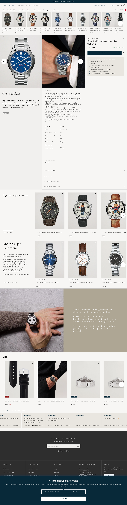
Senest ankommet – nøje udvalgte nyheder (63, 1)
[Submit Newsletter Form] (78, 446)
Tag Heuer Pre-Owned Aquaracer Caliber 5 (83, 401)
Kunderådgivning (99, 5)
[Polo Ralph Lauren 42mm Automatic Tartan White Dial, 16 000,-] (45, 22)
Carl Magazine (118, 10)
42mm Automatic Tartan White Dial (44, 30)
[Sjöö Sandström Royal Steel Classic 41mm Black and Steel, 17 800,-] (83, 22)
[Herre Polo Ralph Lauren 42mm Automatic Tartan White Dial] (45, 19)
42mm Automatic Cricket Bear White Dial (95, 30)
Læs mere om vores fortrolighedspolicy (63, 451)
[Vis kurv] (124, 5)
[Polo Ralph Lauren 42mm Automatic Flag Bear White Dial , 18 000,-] (32, 22)
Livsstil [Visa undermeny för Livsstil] (29, 10)
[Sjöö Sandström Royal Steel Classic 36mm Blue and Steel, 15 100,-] (58, 22)
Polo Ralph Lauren (7, 28)
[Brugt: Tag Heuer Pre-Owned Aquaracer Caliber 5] (85, 379)
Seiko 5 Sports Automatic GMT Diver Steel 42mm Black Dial (52, 401)
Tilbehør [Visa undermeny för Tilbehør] (15, 10)
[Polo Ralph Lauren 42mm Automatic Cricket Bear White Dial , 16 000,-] (95, 22)
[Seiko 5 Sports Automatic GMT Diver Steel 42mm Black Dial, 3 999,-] (52, 383)
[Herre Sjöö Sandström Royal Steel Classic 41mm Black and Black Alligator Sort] (120, 19)
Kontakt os (31, 472)
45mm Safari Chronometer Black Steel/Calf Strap (6, 30)
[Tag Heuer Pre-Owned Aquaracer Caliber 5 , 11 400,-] (85, 383)
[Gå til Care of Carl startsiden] (9, 5)
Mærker (34, 10)
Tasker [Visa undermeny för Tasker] (24, 10)
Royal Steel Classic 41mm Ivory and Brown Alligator (70, 30)
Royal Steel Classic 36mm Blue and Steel (58, 30)
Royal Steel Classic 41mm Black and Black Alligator (120, 30)
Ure (3, 36)
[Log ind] (118, 5)
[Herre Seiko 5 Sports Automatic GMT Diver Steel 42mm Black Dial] (52, 379)
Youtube (56, 475)
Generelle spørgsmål (34, 475)
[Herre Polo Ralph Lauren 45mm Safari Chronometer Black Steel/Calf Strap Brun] (8, 19)
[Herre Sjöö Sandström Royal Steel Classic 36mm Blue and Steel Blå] (58, 19)
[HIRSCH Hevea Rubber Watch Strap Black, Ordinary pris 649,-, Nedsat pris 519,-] (19, 383)
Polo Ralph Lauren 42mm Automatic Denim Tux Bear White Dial (82, 232)
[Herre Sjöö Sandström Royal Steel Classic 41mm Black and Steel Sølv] (83, 19)
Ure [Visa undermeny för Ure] (20, 10)
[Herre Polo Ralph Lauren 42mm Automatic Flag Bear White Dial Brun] (33, 19)
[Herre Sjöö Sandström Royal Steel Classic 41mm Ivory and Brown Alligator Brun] (70, 19)
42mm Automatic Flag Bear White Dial (32, 30)
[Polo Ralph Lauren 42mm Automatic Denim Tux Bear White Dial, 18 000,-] (20, 22)
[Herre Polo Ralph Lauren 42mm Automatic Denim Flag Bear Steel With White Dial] (108, 19)
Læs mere (64, 486)
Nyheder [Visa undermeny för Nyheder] (4, 10)
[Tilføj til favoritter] (62, 194)
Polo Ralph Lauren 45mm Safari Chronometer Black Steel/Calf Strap (48, 232)
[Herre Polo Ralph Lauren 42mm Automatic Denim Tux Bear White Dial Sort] (20, 19)
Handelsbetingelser (8, 475)
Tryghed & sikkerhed (8, 472)
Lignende (15, 195)
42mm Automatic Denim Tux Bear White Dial (19, 30)
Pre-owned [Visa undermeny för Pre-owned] (52, 10)
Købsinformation (33, 469)
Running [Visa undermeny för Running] (45, 10)
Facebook (56, 472)
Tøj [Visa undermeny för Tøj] (8, 10)
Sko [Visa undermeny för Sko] (11, 10)
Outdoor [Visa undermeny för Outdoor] (39, 10)
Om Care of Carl (7, 469)
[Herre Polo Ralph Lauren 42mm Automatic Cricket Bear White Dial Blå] (95, 19)
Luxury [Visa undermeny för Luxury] (57, 10)
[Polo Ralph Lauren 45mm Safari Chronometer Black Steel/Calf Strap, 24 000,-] (7, 22)
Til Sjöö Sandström (11, 282)
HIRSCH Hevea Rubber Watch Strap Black (17, 401)
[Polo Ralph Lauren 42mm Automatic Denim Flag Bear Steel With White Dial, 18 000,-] (108, 22)
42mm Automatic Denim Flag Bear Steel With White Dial (107, 30)
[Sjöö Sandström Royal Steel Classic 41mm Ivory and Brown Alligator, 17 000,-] (70, 22)
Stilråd (112, 5)
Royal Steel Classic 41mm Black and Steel (83, 30)
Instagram (56, 469)
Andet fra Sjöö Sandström (12, 246)
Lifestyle (6, 113)
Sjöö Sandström (57, 28)
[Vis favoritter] (121, 5)
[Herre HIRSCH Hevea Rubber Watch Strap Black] (19, 379)
